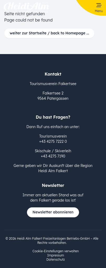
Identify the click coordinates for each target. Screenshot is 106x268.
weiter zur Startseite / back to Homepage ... (49, 33)
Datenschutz (55, 259)
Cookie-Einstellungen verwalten (55, 251)
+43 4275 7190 (53, 156)
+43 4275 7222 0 (53, 141)
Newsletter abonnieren (53, 212)
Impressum (55, 255)
